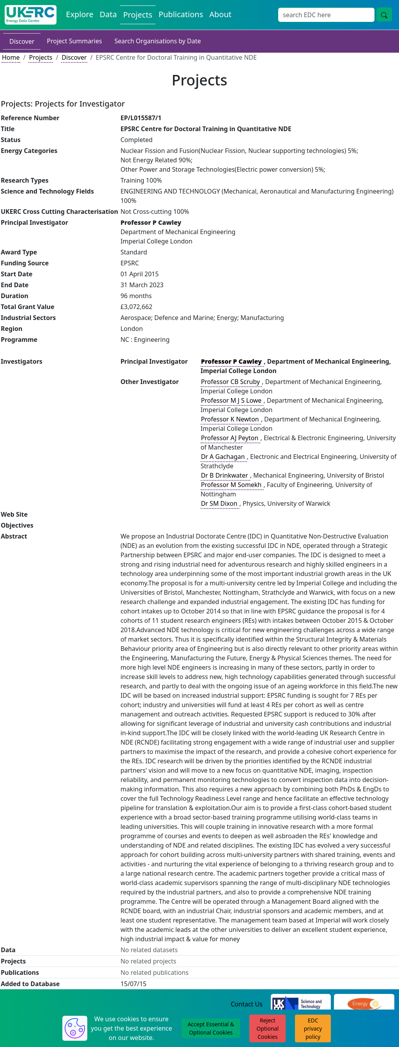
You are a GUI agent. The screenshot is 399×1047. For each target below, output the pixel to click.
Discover (21, 41)
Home (11, 57)
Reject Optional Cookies (267, 1028)
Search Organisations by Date (158, 41)
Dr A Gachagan (224, 456)
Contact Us (246, 1004)
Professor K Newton (231, 419)
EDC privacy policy (313, 1028)
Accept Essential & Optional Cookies (210, 1028)
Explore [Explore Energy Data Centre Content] (79, 14)
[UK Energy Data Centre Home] (30, 15)
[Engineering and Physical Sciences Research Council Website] (364, 1004)
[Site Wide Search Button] (384, 14)
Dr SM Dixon (220, 503)
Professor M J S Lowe (232, 400)
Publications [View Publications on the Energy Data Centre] (181, 14)
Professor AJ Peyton (230, 438)
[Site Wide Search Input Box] (326, 14)
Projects (40, 57)
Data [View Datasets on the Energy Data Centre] (108, 14)
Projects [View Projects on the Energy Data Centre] (137, 14)
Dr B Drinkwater (225, 475)
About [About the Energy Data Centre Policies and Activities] (220, 14)
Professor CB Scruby (231, 381)
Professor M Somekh (232, 484)
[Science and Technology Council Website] (301, 1004)
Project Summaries (74, 41)
